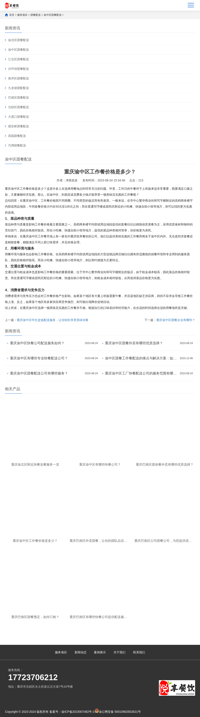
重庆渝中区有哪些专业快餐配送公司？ (39, 358)
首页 (11, 14)
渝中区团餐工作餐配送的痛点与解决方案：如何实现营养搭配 (141, 358)
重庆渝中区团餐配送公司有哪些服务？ (39, 373)
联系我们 (139, 652)
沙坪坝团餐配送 (18, 68)
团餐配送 (35, 14)
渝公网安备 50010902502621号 (118, 710)
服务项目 (22, 14)
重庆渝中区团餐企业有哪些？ (175, 320)
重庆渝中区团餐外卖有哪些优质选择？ (134, 343)
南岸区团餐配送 (18, 78)
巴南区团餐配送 (18, 97)
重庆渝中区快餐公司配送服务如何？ (37, 343)
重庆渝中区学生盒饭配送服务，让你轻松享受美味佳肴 (52, 320)
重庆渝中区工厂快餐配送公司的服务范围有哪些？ (141, 373)
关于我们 (119, 652)
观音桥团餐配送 (18, 126)
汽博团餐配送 (17, 145)
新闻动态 (80, 652)
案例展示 (100, 652)
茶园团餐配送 (17, 136)
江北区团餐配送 (18, 59)
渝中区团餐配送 (53, 14)
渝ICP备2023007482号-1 (78, 711)
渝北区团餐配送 (18, 40)
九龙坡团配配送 (18, 88)
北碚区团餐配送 (18, 107)
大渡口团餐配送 (18, 116)
